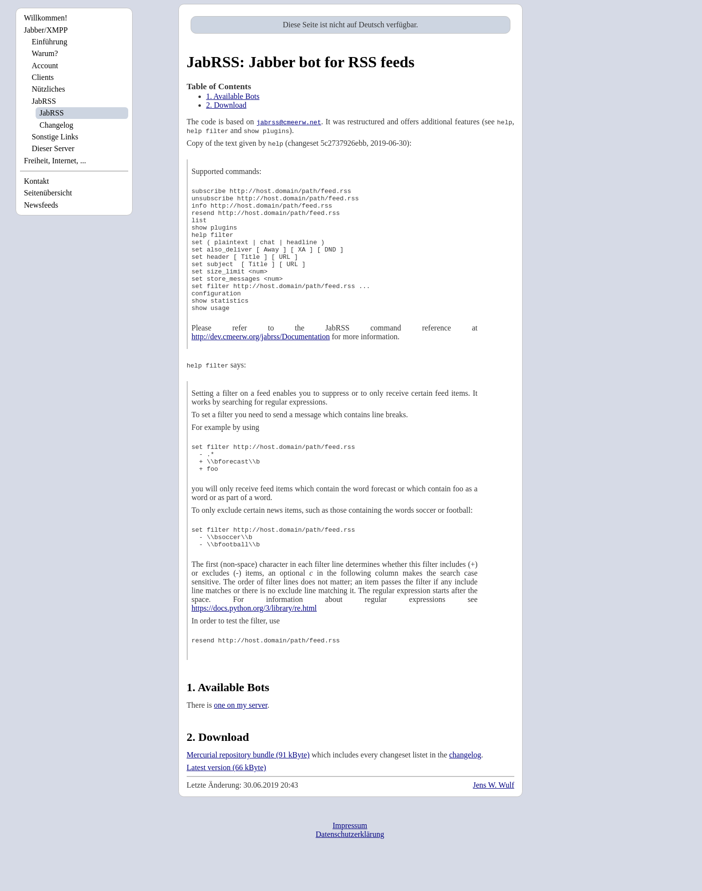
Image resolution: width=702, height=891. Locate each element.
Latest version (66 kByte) (226, 804)
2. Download (226, 105)
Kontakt (36, 181)
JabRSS (44, 101)
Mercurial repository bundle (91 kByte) (248, 791)
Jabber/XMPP (46, 30)
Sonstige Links (55, 137)
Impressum (349, 862)
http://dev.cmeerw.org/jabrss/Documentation (261, 361)
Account (45, 65)
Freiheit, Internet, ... (55, 160)
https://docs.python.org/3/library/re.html (254, 643)
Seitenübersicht (48, 193)
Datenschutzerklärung (350, 871)
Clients (43, 77)
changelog (465, 791)
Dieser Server (53, 148)
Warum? (45, 53)
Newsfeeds (41, 205)
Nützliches (48, 89)
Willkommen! (45, 18)
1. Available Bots (232, 96)
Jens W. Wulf (493, 821)
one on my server (241, 741)
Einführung (49, 42)
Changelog (56, 125)
